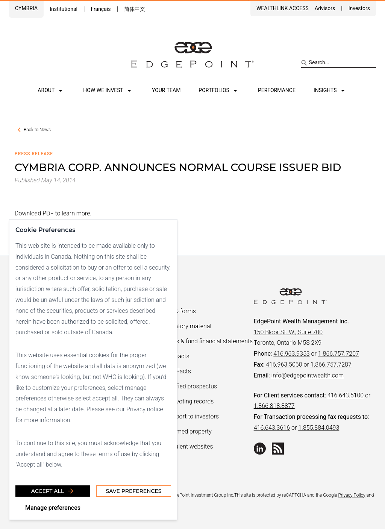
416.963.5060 (284, 364)
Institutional (63, 9)
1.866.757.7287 (331, 364)
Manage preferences (52, 507)
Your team (166, 90)
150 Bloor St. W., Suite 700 (288, 332)
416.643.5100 (345, 395)
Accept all (52, 491)
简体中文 (134, 9)
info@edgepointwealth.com (307, 375)
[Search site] (338, 63)
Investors (359, 8)
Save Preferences (133, 491)
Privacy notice (144, 409)
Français (101, 9)
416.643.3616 (272, 427)
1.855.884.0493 (318, 427)
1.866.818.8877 (274, 405)
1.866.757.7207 (338, 353)
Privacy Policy (351, 495)
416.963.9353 (291, 353)
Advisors (325, 8)
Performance (277, 90)
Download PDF (34, 213)
